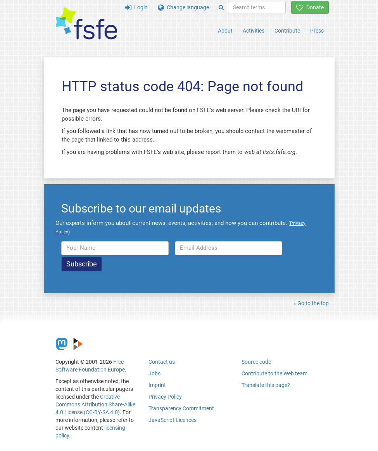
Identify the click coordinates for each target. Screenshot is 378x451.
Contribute (287, 31)
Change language (183, 7)
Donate (310, 7)
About (225, 31)
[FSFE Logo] (86, 23)
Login (136, 7)
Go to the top (313, 303)
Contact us (161, 362)
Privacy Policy (165, 397)
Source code (256, 362)
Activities (253, 31)
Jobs (154, 373)
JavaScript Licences (172, 420)
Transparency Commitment (181, 408)
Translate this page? (266, 385)
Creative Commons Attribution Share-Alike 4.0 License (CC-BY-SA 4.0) (95, 404)
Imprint (157, 385)
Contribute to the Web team (274, 373)
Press (317, 31)
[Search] (221, 7)
